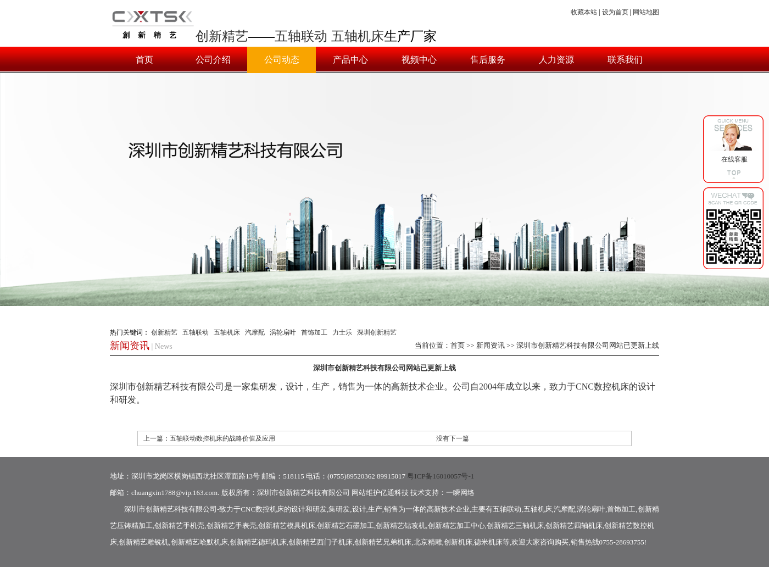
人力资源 (556, 59)
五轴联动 (301, 36)
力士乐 (342, 332)
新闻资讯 (490, 345)
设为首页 (615, 12)
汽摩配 (255, 332)
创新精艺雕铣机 (144, 542)
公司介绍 (213, 59)
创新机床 (458, 542)
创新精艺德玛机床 (258, 542)
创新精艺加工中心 (456, 525)
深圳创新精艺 (377, 332)
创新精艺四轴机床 (574, 525)
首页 (144, 59)
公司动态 (281, 59)
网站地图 (646, 12)
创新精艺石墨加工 (345, 525)
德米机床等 (492, 542)
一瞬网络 (460, 492)
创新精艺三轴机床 (515, 525)
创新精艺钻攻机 (401, 525)
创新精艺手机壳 (179, 525)
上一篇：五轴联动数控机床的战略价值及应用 (209, 438)
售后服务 (487, 59)
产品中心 (350, 59)
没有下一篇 (452, 438)
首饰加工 (314, 332)
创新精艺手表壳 (232, 525)
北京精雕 (428, 542)
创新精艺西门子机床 (320, 542)
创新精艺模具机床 (286, 525)
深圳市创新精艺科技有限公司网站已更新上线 (587, 345)
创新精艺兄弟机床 (382, 542)
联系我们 (625, 59)
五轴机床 (357, 36)
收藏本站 (584, 12)
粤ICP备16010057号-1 (440, 476)
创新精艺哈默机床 (199, 542)
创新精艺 (222, 36)
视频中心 (419, 59)
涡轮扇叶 (283, 332)
